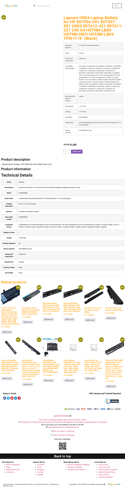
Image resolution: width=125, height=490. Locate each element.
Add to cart (77, 152)
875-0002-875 (25, 422)
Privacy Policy (103, 475)
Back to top (62, 456)
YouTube (40, 472)
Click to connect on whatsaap (63, 431)
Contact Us (10, 472)
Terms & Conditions (105, 477)
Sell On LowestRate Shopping (78, 465)
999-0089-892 (80, 422)
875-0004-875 (47, 422)
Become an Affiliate (75, 467)
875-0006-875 (69, 422)
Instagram (40, 470)
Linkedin (40, 475)
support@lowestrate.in (56, 427)
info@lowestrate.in (72, 427)
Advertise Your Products (76, 470)
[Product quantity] (67, 152)
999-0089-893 (91, 422)
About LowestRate (13, 465)
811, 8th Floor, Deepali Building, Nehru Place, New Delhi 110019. (63, 420)
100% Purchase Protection (108, 470)
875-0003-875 (36, 422)
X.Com (39, 467)
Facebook (40, 465)
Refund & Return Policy (106, 472)
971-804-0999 (101, 422)
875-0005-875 (58, 422)
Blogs (8, 467)
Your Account (103, 465)
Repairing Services (13, 470)
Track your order (104, 467)
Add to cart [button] (7, 332)
